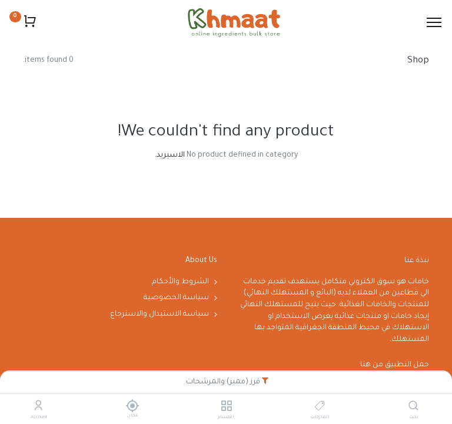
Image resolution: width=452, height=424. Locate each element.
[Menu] (434, 22)
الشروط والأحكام (180, 282)
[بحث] (413, 408)
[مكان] (132, 406)
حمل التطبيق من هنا (394, 365)
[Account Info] (38, 408)
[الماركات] (319, 408)
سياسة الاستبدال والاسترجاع (159, 314)
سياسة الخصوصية (176, 298)
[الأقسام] (226, 408)
